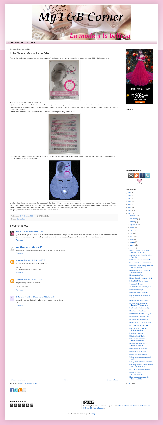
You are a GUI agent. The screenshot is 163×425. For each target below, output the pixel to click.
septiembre (134, 224)
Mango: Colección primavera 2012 (140, 278)
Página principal (15, 42)
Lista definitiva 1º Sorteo (137, 336)
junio (131, 233)
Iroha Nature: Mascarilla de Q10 (140, 314)
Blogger (93, 414)
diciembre (133, 216)
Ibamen (18, 232)
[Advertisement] (141, 149)
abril (131, 239)
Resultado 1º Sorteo (136, 333)
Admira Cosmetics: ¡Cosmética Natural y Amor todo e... (139, 251)
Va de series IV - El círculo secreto (140, 263)
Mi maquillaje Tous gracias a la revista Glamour (139, 271)
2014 (130, 207)
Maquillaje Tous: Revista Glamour (140, 322)
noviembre (133, 219)
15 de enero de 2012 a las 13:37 (31, 247)
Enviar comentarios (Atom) (28, 383)
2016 (130, 202)
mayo (132, 236)
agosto (132, 227)
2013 (130, 210)
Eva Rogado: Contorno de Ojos (139, 308)
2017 (130, 199)
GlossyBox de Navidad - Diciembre (141, 362)
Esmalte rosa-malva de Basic (139, 317)
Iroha (23, 219)
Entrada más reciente (18, 380)
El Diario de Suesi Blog (24, 297)
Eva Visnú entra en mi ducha (138, 320)
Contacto (31, 42)
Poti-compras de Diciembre (138, 351)
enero (132, 248)
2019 (130, 193)
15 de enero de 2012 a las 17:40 (34, 260)
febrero (132, 245)
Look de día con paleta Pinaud (139, 369)
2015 (130, 204)
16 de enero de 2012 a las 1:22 (33, 280)
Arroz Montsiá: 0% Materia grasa (140, 287)
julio (131, 230)
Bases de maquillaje (136, 290)
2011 (130, 383)
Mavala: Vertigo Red (136, 275)
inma (17, 247)
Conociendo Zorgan (135, 284)
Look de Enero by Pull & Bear (139, 325)
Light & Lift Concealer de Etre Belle (141, 260)
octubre (132, 222)
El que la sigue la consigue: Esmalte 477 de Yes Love (138, 304)
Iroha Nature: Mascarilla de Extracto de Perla (138, 344)
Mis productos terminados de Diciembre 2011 (139, 378)
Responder (19, 240)
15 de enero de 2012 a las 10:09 (32, 232)
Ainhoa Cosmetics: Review (138, 354)
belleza (19, 219)
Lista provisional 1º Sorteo (138, 348)
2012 (130, 213)
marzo (132, 242)
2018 (130, 196)
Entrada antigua (112, 380)
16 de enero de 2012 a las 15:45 (43, 297)
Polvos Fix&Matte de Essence (139, 281)
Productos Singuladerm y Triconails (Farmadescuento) (141, 266)
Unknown (19, 260)
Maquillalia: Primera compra (138, 300)
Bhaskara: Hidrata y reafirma (138, 293)
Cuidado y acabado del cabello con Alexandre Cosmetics (141, 365)
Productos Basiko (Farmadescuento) (136, 373)
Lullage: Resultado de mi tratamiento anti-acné (137, 340)
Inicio (66, 380)
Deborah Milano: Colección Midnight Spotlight (138, 329)
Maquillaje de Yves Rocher (138, 311)
